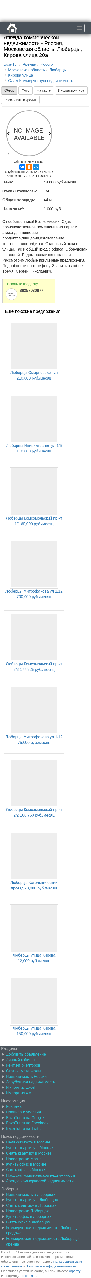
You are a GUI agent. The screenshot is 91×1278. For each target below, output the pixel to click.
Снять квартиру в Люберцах (31, 1205)
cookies (30, 1276)
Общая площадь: (18, 200)
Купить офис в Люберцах (28, 1216)
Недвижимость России (26, 1076)
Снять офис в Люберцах (28, 1222)
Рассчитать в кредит (20, 100)
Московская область (26, 70)
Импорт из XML (20, 1093)
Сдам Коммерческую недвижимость (40, 81)
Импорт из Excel (20, 1087)
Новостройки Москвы (25, 1159)
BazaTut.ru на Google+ (26, 1118)
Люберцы (58, 70)
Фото (25, 90)
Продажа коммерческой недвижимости (41, 1175)
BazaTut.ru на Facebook (27, 1123)
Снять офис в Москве (25, 1170)
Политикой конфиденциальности (50, 1266)
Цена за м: (13, 208)
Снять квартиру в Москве (28, 1153)
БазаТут (11, 64)
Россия (47, 64)
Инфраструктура (71, 90)
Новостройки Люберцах (27, 1211)
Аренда (29, 64)
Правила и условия (23, 1112)
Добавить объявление (26, 1054)
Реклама (14, 1106)
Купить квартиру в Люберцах (32, 1200)
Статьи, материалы (23, 1071)
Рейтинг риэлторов (23, 1065)
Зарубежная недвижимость (30, 1082)
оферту (74, 1271)
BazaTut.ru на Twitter (24, 1129)
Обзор (9, 90)
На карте (44, 90)
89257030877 (31, 290)
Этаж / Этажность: (19, 191)
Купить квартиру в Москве (29, 1148)
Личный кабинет (20, 1060)
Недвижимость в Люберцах (30, 1194)
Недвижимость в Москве (28, 1142)
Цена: (7, 182)
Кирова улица (20, 75)
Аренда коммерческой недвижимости (40, 1181)
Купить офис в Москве (26, 1164)
